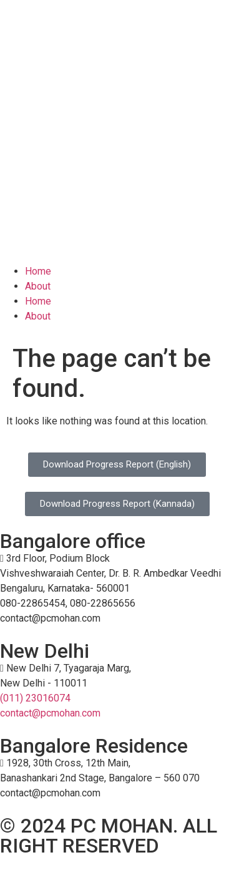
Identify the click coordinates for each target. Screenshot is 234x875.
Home (38, 271)
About (38, 286)
